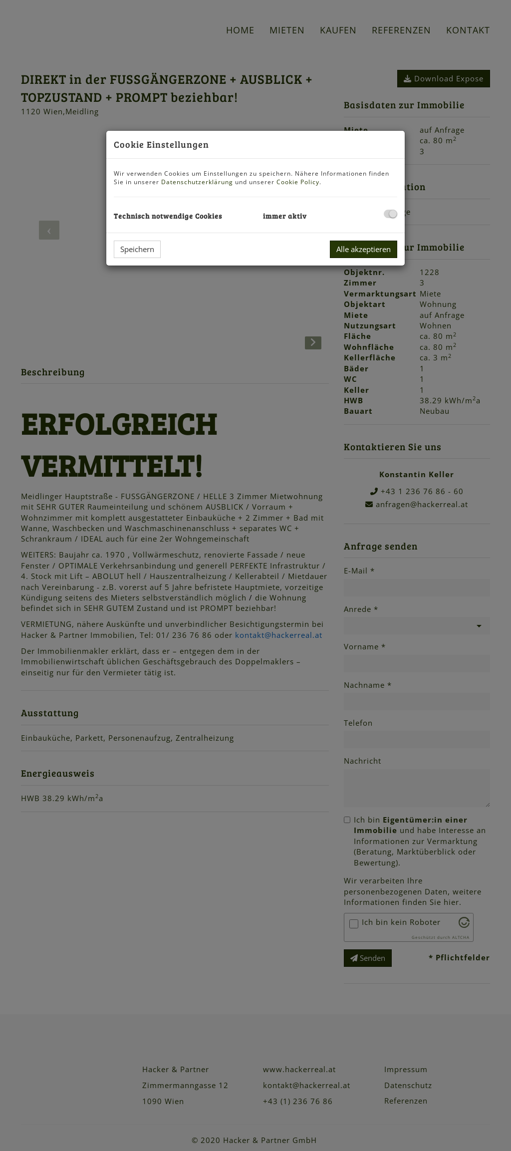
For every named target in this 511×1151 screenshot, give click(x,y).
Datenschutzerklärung (197, 182)
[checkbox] (390, 214)
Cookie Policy (297, 182)
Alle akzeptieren (363, 249)
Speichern (137, 249)
